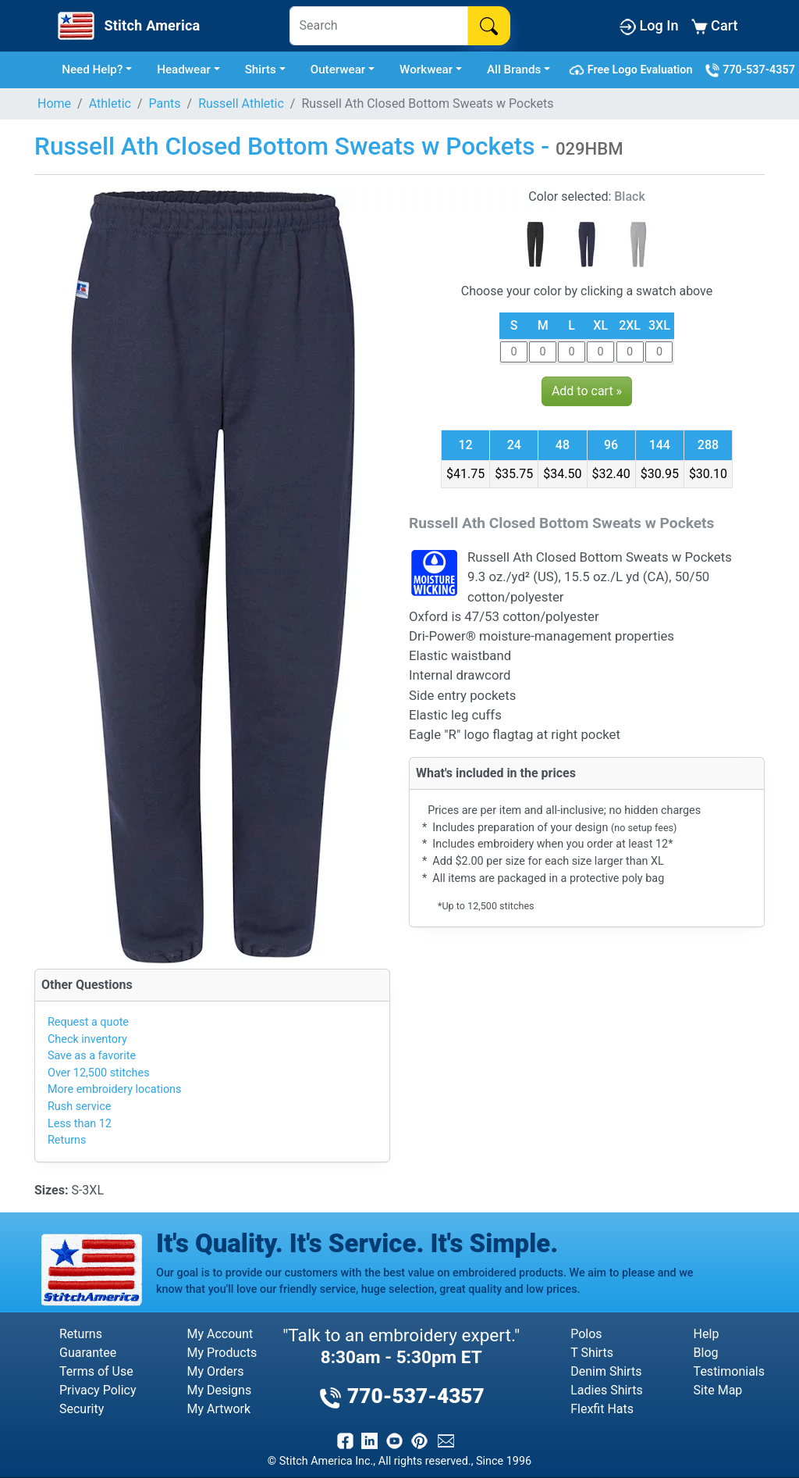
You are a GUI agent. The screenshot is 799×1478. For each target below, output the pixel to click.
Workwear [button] (426, 69)
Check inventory (87, 1039)
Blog (706, 1352)
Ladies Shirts (606, 1390)
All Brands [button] (514, 69)
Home (54, 103)
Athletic (110, 103)
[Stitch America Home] (127, 25)
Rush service (79, 1106)
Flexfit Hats (602, 1408)
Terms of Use (96, 1371)
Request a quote (88, 1022)
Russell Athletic (241, 103)
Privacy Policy (98, 1390)
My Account (219, 1333)
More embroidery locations (114, 1089)
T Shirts (591, 1352)
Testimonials (729, 1371)
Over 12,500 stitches (99, 1073)
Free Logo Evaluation (633, 70)
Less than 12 (80, 1123)
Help (706, 1333)
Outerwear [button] (338, 69)
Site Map (718, 1390)
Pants (165, 103)
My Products (221, 1352)
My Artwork (218, 1408)
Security (81, 1408)
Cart (714, 26)
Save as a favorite (92, 1055)
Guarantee (87, 1352)
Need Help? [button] (92, 69)
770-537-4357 (750, 70)
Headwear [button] (184, 69)
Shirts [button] (260, 69)
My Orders (214, 1371)
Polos (586, 1333)
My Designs (218, 1390)
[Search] (378, 25)
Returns (67, 1140)
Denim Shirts (605, 1371)
